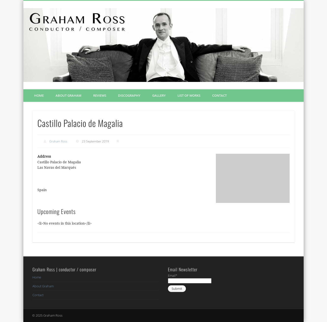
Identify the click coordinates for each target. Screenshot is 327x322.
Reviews (99, 95)
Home (39, 95)
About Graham (68, 95)
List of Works (189, 95)
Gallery (159, 95)
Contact (219, 95)
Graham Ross (58, 141)
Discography (129, 95)
